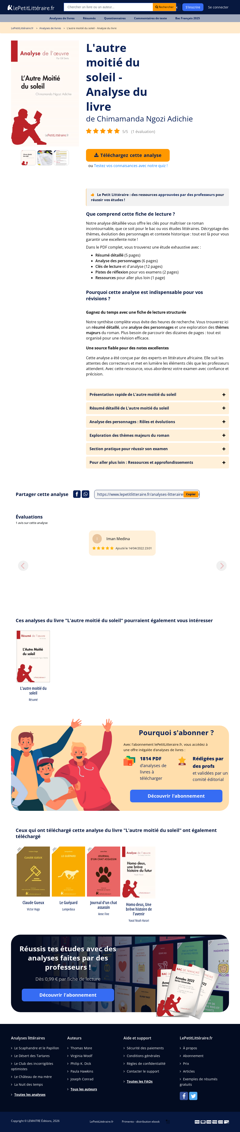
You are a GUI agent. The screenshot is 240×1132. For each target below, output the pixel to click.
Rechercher (164, 7)
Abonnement (193, 1056)
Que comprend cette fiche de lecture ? (130, 214)
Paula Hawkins (82, 1071)
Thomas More (81, 1048)
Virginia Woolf (81, 1056)
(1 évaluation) (143, 131)
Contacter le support (143, 1071)
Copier (191, 494)
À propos (190, 1048)
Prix (186, 1063)
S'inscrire (193, 7)
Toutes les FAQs (140, 1081)
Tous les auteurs (84, 1089)
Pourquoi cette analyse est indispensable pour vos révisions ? (144, 295)
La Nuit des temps (28, 1084)
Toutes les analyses (29, 1094)
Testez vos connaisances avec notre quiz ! (131, 165)
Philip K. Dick (81, 1063)
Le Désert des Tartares (32, 1056)
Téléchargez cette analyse (127, 155)
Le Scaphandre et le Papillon (36, 1048)
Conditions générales (143, 1056)
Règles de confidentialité (146, 1063)
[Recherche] (108, 7)
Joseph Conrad (82, 1079)
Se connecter (218, 7)
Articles (189, 1071)
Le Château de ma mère (33, 1076)
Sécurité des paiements (145, 1048)
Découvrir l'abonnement (176, 796)
